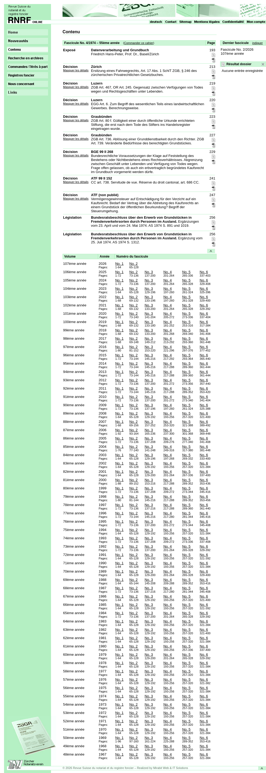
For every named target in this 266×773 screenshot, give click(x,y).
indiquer (257, 43)
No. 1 (119, 264)
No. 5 (186, 272)
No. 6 (204, 272)
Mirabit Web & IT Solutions (170, 768)
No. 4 (167, 272)
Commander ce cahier (138, 43)
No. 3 (149, 272)
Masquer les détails (76, 70)
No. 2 (133, 264)
